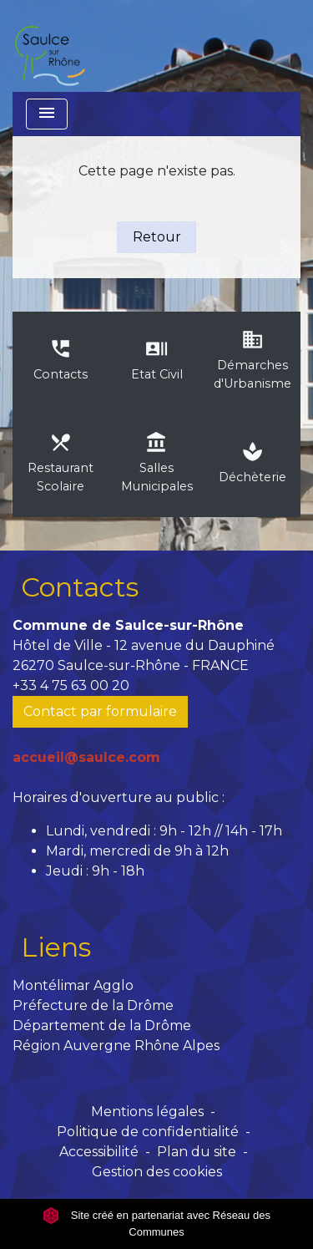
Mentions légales (147, 1112)
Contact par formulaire (100, 711)
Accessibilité (99, 1152)
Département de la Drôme (102, 1025)
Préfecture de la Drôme (93, 1005)
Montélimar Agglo (73, 985)
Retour (157, 237)
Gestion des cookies (157, 1172)
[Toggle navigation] (47, 114)
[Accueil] (49, 46)
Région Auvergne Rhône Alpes (116, 1046)
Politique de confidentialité (148, 1132)
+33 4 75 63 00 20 (71, 685)
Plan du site (196, 1152)
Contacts (80, 587)
